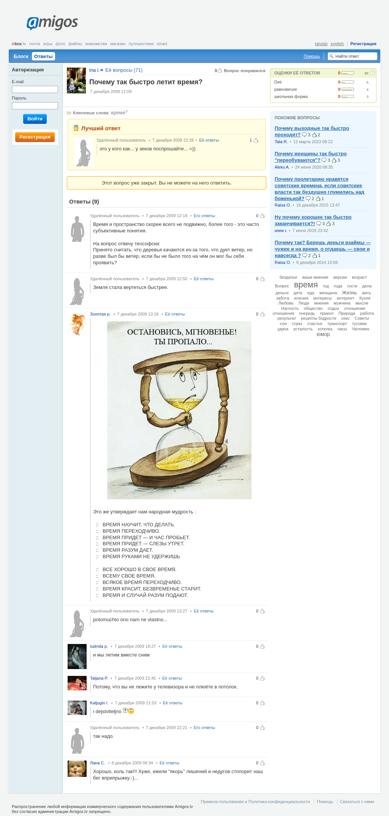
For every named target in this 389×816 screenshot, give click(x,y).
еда (310, 292)
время (118, 112)
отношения (283, 313)
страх (297, 323)
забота (282, 298)
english (337, 43)
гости (352, 286)
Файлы (75, 43)
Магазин (118, 43)
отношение (354, 308)
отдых (333, 308)
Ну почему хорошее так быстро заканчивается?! (313, 220)
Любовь (286, 303)
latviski (321, 43)
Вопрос (282, 286)
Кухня (364, 298)
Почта (34, 43)
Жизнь (349, 292)
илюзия (301, 298)
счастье (315, 323)
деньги (282, 292)
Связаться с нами (357, 801)
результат (286, 318)
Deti (278, 82)
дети (298, 292)
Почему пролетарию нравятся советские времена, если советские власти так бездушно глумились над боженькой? (319, 188)
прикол (326, 313)
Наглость (290, 308)
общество (313, 308)
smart (162, 43)
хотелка (325, 329)
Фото (60, 43)
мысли (362, 303)
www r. (281, 230)
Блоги (21, 56)
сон (283, 323)
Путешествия (141, 43)
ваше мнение (315, 277)
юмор (323, 334)
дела (367, 286)
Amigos (52, 22)
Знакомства (96, 43)
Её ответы (209, 140)
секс (345, 318)
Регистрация (363, 43)
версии (340, 277)
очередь (307, 313)
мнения (321, 303)
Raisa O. (283, 205)
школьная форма (291, 96)
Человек (360, 328)
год (326, 286)
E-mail (18, 81)
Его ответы (204, 215)
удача (282, 329)
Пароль (19, 98)
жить (366, 292)
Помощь (312, 56)
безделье (288, 277)
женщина (328, 292)
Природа (346, 313)
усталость (303, 329)
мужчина (342, 303)
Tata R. (281, 141)
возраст (359, 277)
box (19, 43)
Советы (362, 318)
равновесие (285, 89)
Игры (47, 43)
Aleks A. (282, 167)
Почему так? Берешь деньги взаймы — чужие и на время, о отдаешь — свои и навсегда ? (323, 249)
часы (342, 329)
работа (367, 313)
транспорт (337, 323)
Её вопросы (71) (123, 70)
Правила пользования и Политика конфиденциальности (255, 801)
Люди (304, 303)
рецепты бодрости (318, 318)
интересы (322, 298)
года (338, 286)
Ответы (43, 56)
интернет (345, 298)
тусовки (359, 323)
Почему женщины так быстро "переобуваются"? (311, 157)
